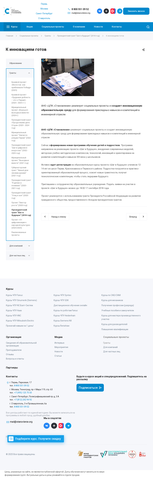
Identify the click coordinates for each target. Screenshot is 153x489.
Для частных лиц (111, 351)
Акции (29, 26)
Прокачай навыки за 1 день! (19, 326)
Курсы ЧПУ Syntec (62, 295)
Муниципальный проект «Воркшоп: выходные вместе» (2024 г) (20, 111)
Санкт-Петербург (44, 13)
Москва (44, 8)
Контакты (117, 26)
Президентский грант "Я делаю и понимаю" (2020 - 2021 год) (21, 184)
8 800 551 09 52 (80, 9)
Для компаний (110, 347)
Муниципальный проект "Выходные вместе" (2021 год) (20, 160)
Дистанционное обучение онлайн (70, 305)
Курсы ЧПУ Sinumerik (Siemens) (21, 300)
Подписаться (90, 387)
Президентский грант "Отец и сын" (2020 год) (21, 195)
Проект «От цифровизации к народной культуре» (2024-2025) (21, 224)
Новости (98, 26)
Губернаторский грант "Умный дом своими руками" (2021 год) (20, 171)
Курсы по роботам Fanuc (66, 310)
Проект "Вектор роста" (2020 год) (19, 203)
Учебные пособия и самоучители (117, 310)
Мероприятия (61, 347)
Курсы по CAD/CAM (111, 295)
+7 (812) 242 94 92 (23, 399)
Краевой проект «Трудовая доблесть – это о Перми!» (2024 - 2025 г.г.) (21, 99)
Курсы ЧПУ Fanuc (14, 295)
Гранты (106, 343)
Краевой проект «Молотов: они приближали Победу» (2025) (21, 86)
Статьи (58, 356)
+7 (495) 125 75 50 (23, 392)
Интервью (59, 343)
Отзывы (10, 354)
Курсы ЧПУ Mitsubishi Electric (20, 320)
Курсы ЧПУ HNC (13, 315)
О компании (79, 26)
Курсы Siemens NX (63, 320)
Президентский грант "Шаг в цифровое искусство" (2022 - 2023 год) (21, 149)
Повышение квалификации (114, 329)
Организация (13, 337)
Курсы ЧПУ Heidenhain (64, 315)
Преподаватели (14, 350)
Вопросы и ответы (15, 359)
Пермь (44, 4)
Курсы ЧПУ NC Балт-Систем (19, 305)
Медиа (58, 337)
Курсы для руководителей (114, 324)
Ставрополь (44, 18)
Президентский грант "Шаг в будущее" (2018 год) (21, 212)
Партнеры (12, 367)
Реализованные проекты (19, 233)
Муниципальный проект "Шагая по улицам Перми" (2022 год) (21, 136)
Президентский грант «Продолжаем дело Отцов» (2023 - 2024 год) (21, 124)
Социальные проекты (53, 26)
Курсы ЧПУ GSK (61, 300)
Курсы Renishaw (61, 326)
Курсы (12, 26)
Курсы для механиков (112, 300)
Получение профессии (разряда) (117, 305)
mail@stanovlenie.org (81, 13)
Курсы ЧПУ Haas (14, 310)
